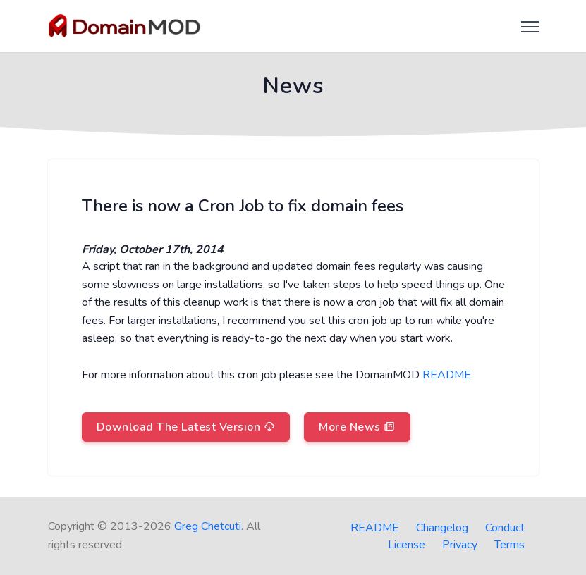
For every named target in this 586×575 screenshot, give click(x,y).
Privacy (459, 544)
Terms (509, 544)
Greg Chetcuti (207, 526)
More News (357, 427)
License (406, 544)
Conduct (505, 528)
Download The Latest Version (186, 427)
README (446, 375)
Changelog (442, 528)
